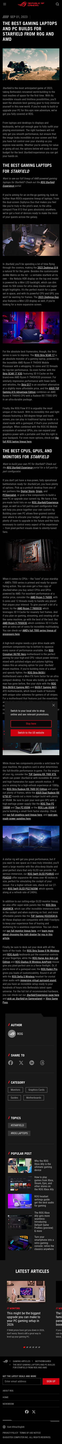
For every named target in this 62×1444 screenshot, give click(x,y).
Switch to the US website (31, 732)
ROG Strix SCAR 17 (45, 355)
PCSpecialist (9, 495)
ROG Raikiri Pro (49, 969)
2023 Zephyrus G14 (48, 267)
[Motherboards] (43, 1361)
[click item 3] (33, 1347)
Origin (39, 491)
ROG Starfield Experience (19, 467)
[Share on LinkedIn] (31, 1062)
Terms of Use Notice (30, 1432)
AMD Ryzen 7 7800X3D (29, 608)
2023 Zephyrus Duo (48, 297)
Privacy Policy (10, 1432)
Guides (14, 1097)
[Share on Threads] (42, 1062)
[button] (5, 4)
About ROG (8, 1390)
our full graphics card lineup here (24, 814)
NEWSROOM (8, 1404)
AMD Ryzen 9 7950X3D (15, 623)
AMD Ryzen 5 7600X (41, 597)
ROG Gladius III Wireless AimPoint (33, 961)
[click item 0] (24, 1347)
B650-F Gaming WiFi (45, 687)
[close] (54, 705)
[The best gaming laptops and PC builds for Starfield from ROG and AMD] (35, 1366)
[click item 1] (27, 1347)
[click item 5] (39, 1347)
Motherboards (33, 1097)
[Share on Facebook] (10, 1062)
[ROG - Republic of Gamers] (31, 4)
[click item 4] (36, 1347)
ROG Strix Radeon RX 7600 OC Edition (27, 789)
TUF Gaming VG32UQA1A (44, 916)
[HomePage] (5, 1361)
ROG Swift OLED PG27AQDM (23, 888)
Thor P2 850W (22, 807)
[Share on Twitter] (21, 1062)
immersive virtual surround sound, (38, 980)
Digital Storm (28, 491)
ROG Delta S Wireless (23, 976)
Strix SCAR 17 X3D (12, 373)
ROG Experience (45, 502)
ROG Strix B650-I (36, 672)
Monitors (15, 1089)
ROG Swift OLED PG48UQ (41, 873)
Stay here (31, 723)
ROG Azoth (13, 954)
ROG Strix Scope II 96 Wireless (43, 950)
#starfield (17, 1125)
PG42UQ (7, 877)
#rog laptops (19, 1133)
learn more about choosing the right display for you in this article (28, 934)
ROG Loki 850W (46, 807)
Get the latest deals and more (19, 1376)
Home (5, 1397)
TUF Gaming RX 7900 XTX (42, 774)
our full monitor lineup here (21, 930)
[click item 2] (30, 1347)
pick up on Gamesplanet (24, 998)
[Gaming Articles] (21, 1361)
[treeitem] (26, 1309)
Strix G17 (26, 384)
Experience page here (43, 995)
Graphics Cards (36, 1089)
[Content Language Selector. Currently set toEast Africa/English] (13, 1427)
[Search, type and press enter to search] (57, 4)
